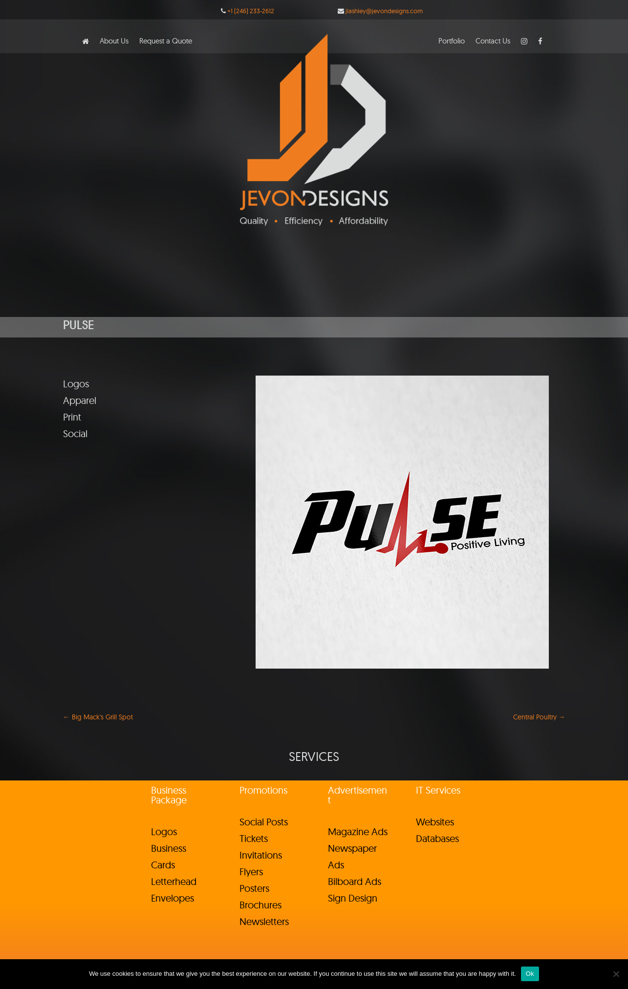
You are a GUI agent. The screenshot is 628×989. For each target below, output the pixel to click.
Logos (76, 384)
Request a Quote (165, 41)
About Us (114, 41)
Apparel (79, 400)
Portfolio (451, 41)
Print (72, 417)
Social (75, 433)
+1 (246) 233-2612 (250, 11)
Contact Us (493, 41)
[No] (616, 974)
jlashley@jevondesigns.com (384, 11)
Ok (530, 973)
